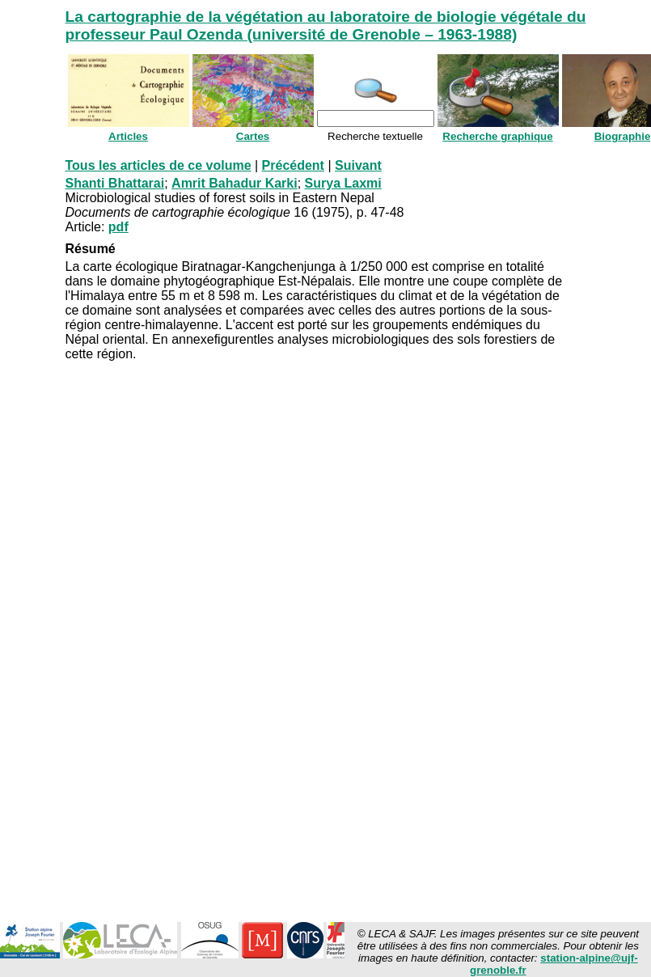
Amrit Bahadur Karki (234, 183)
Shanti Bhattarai (115, 183)
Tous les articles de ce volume (159, 165)
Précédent (293, 165)
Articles (128, 136)
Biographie (622, 136)
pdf (118, 227)
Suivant (358, 165)
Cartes (253, 136)
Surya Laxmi (343, 183)
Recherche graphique (497, 136)
